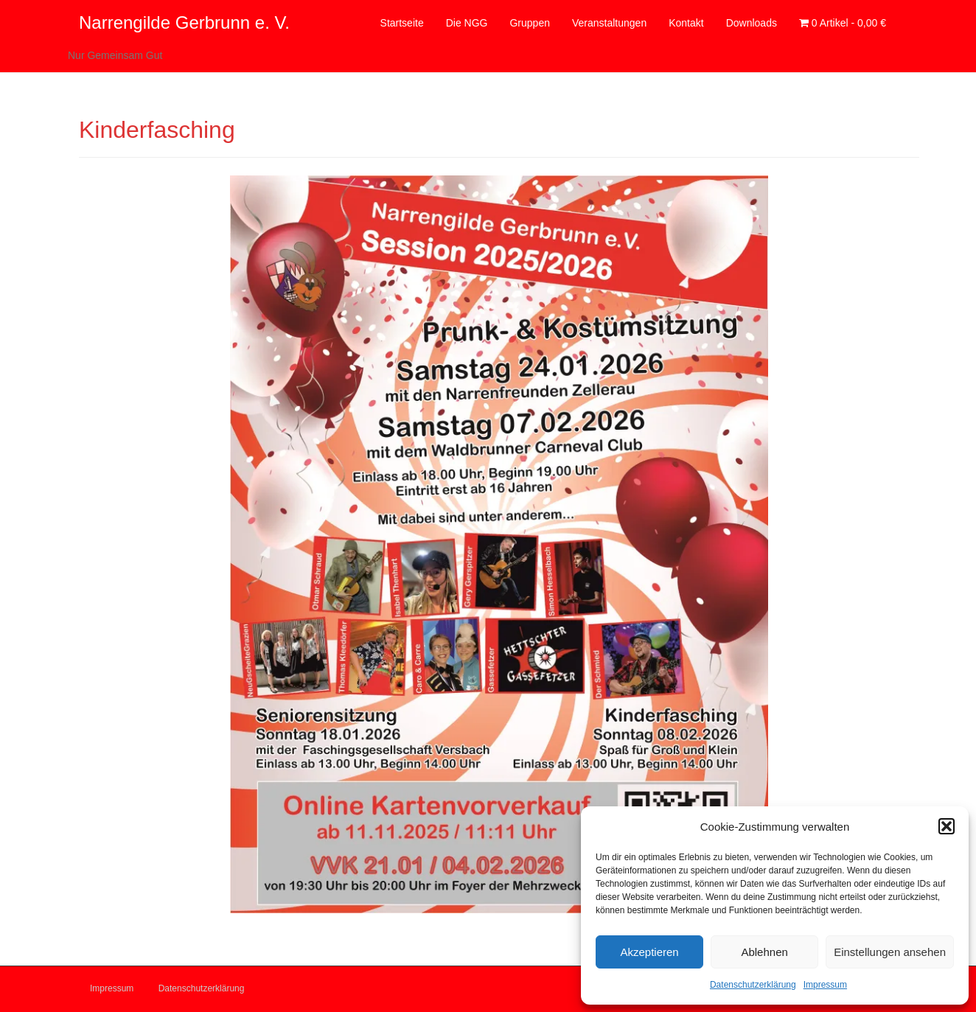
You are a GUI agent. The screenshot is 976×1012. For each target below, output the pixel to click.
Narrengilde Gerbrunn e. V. (184, 22)
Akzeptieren (649, 952)
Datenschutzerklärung (753, 985)
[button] (946, 826)
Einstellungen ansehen (890, 952)
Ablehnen (764, 952)
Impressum (825, 985)
